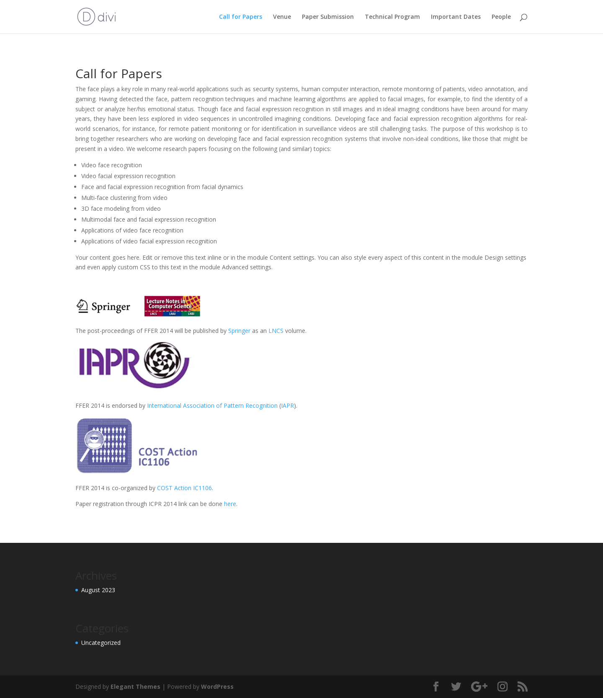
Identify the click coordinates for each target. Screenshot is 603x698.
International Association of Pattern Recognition (211, 405)
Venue (282, 17)
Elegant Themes (135, 686)
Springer (240, 331)
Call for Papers (240, 17)
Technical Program (392, 17)
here (230, 504)
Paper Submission (328, 17)
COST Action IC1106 (184, 488)
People (501, 17)
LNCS (276, 331)
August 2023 (98, 590)
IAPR (287, 405)
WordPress (217, 686)
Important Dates (456, 17)
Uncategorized (101, 643)
